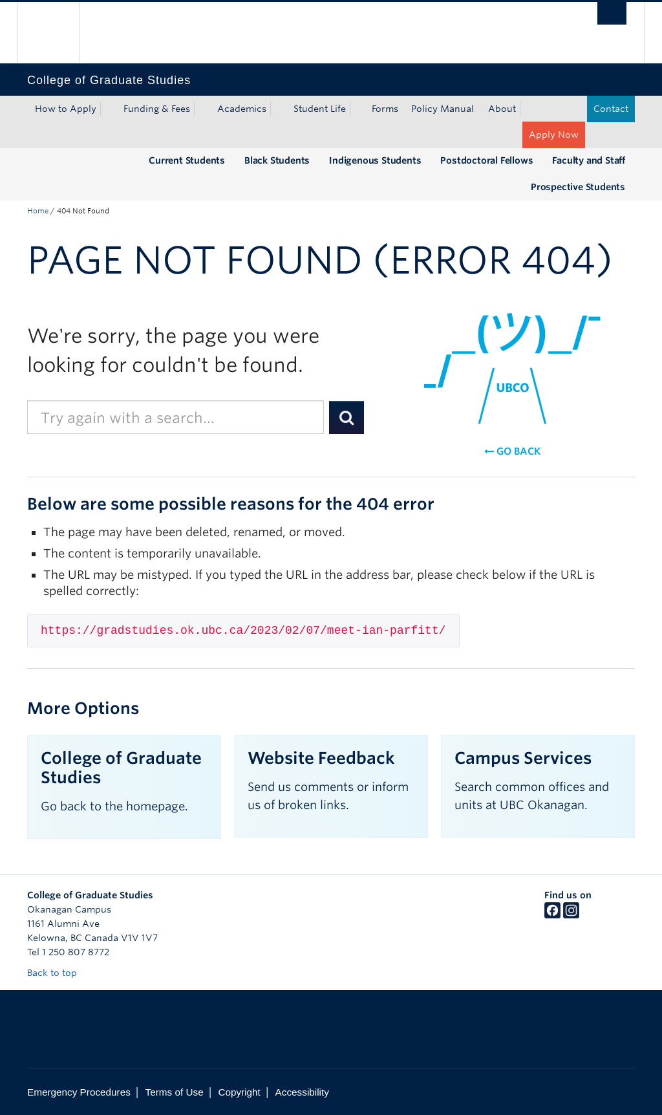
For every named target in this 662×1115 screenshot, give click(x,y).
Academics (241, 108)
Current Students (187, 160)
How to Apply (65, 108)
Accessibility (302, 1092)
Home (37, 210)
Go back (512, 451)
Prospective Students (578, 187)
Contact (610, 108)
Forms (385, 108)
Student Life (320, 108)
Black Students (277, 160)
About (502, 108)
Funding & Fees (156, 108)
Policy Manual (442, 108)
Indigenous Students (375, 160)
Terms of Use (174, 1092)
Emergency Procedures (79, 1092)
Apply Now (554, 134)
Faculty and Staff (588, 160)
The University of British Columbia (58, 32)
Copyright (239, 1092)
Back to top (58, 973)
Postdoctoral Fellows (486, 160)
